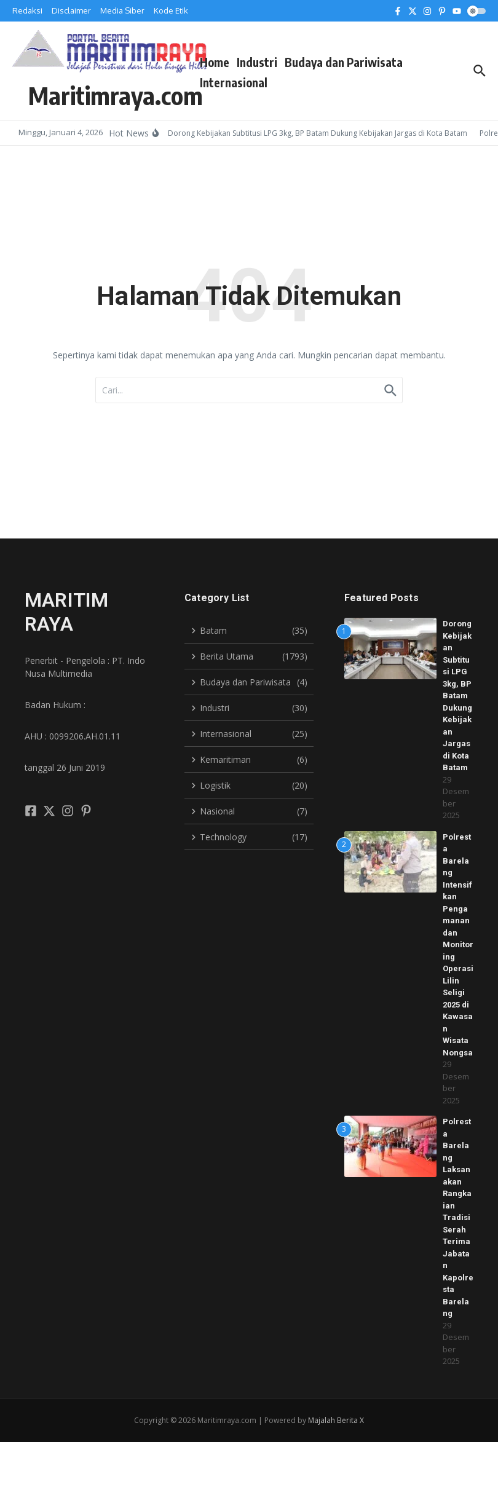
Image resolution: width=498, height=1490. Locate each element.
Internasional (233, 82)
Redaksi (27, 10)
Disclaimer (71, 10)
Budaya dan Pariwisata (344, 62)
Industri (257, 62)
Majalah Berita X (336, 1420)
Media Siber (122, 10)
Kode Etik (171, 10)
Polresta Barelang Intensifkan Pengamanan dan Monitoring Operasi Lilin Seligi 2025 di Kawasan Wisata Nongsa (458, 944)
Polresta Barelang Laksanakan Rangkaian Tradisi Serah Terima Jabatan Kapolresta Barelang (458, 1217)
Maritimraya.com (115, 95)
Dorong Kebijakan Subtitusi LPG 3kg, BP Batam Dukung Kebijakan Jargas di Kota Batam (457, 695)
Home (214, 62)
